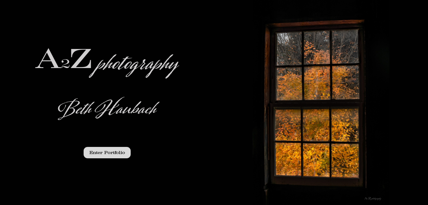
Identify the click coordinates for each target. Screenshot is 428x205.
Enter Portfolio (107, 152)
